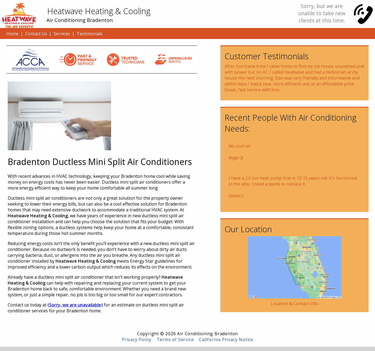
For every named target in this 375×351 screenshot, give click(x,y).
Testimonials (90, 34)
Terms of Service (175, 339)
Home (12, 34)
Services (62, 34)
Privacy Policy (136, 339)
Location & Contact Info (294, 303)
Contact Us (36, 34)
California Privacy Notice (226, 339)
